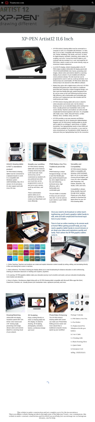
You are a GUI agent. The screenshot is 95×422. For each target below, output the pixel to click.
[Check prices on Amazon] (26, 77)
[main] (47, 38)
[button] (2, 2)
